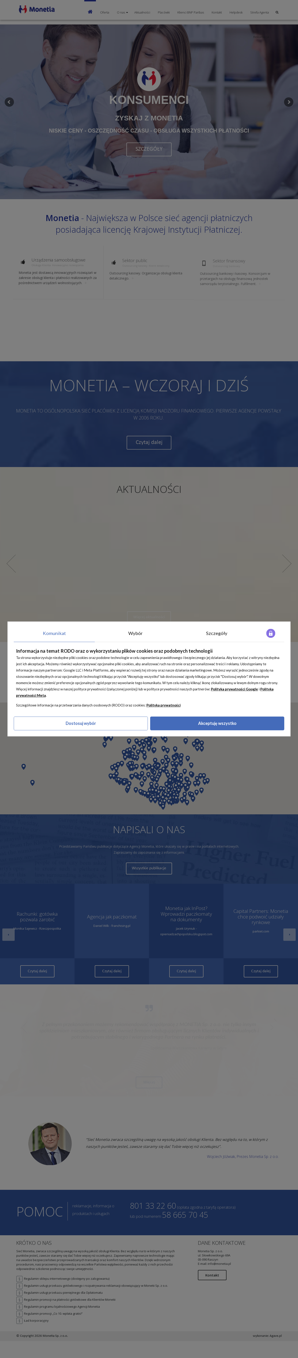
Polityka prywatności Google (234, 689)
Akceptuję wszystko (217, 723)
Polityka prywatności (163, 705)
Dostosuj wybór (81, 723)
